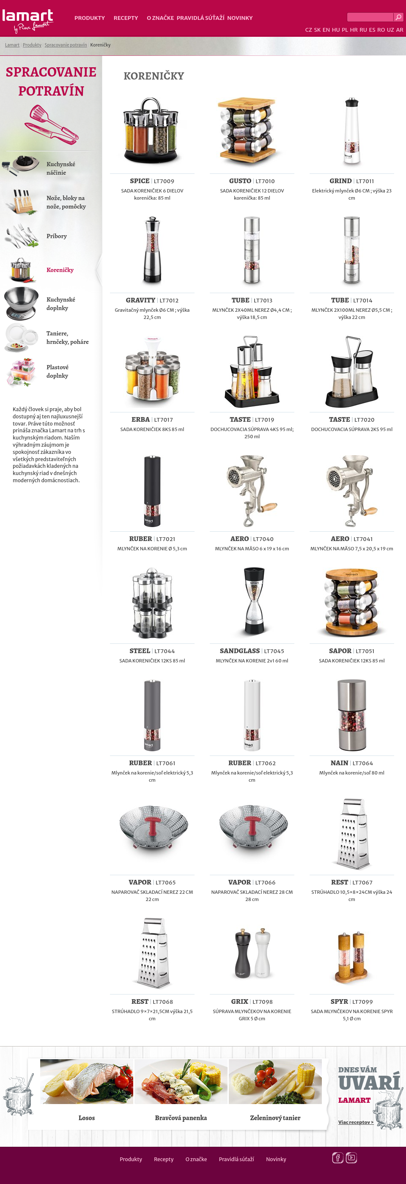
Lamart (28, 21)
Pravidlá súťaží (201, 18)
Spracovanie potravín (66, 45)
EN (326, 29)
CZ (308, 29)
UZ (390, 29)
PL (345, 29)
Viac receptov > (356, 1122)
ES (372, 29)
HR (353, 29)
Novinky (239, 18)
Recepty (126, 18)
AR (399, 29)
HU (336, 29)
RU (363, 29)
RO (381, 29)
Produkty (89, 18)
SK (317, 29)
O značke (160, 18)
